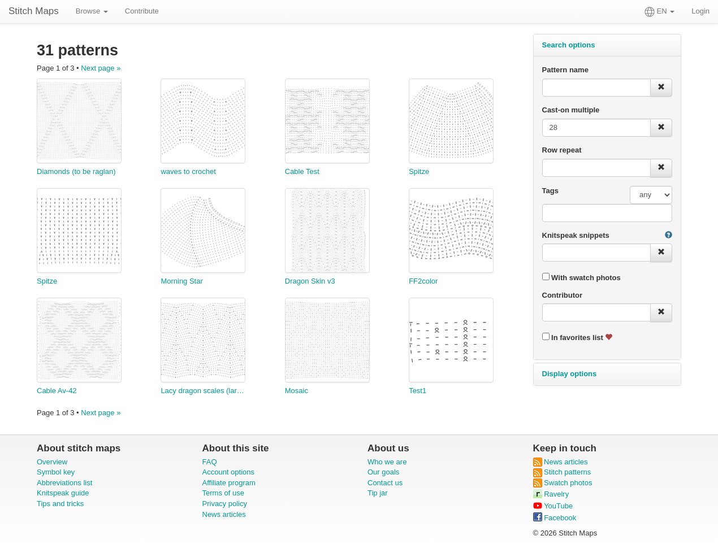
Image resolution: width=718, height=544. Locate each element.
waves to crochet (188, 171)
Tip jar (377, 493)
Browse (92, 11)
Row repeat (562, 150)
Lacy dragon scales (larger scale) (203, 390)
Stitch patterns (562, 472)
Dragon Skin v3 (310, 281)
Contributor (562, 295)
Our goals (383, 472)
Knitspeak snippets (575, 235)
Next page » (100, 68)
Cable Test (302, 171)
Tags (550, 190)
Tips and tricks (60, 503)
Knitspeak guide (63, 493)
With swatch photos (581, 277)
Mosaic (296, 390)
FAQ (209, 462)
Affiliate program (229, 482)
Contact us (385, 482)
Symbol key (56, 472)
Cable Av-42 (57, 390)
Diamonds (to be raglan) (76, 171)
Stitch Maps (33, 11)
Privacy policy (224, 503)
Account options (228, 472)
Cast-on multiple (571, 110)
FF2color (423, 281)
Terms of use (223, 493)
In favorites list (577, 337)
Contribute (142, 11)
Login (700, 11)
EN (659, 12)
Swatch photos (562, 482)
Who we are (386, 462)
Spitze (419, 171)
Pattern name (565, 70)
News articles (224, 514)
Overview (52, 462)
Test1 (417, 390)
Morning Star (181, 281)
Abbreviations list (64, 482)
